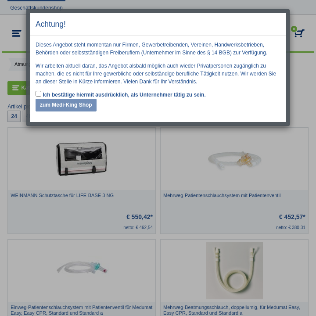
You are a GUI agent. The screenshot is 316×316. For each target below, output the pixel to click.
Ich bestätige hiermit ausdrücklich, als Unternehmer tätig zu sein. (121, 94)
